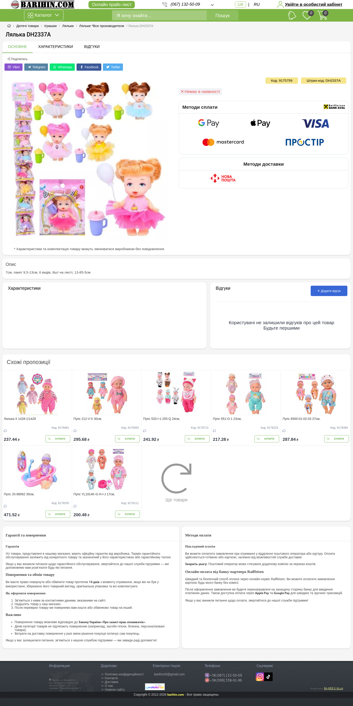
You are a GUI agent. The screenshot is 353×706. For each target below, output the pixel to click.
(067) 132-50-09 (185, 4)
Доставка (111, 682)
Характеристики (55, 47)
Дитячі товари (27, 26)
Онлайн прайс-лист (111, 4)
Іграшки (50, 26)
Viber (13, 67)
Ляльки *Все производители (101, 26)
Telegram (36, 67)
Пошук (222, 15)
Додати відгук (329, 291)
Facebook (88, 67)
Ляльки (68, 26)
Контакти (111, 678)
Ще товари (176, 482)
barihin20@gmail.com (169, 674)
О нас (109, 686)
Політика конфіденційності (124, 674)
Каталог (43, 15)
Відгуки (92, 47)
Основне (17, 47)
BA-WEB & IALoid (333, 688)
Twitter (113, 67)
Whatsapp (62, 67)
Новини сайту (115, 689)
